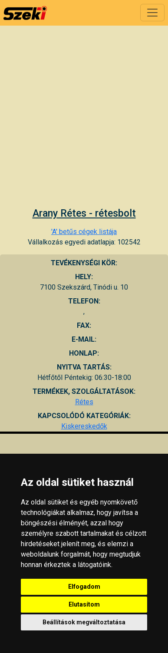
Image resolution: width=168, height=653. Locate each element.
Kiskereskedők (84, 426)
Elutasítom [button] (84, 604)
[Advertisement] (81, 121)
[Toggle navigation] (152, 12)
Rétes (84, 402)
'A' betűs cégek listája (84, 232)
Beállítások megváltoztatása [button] (84, 622)
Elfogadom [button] (84, 586)
